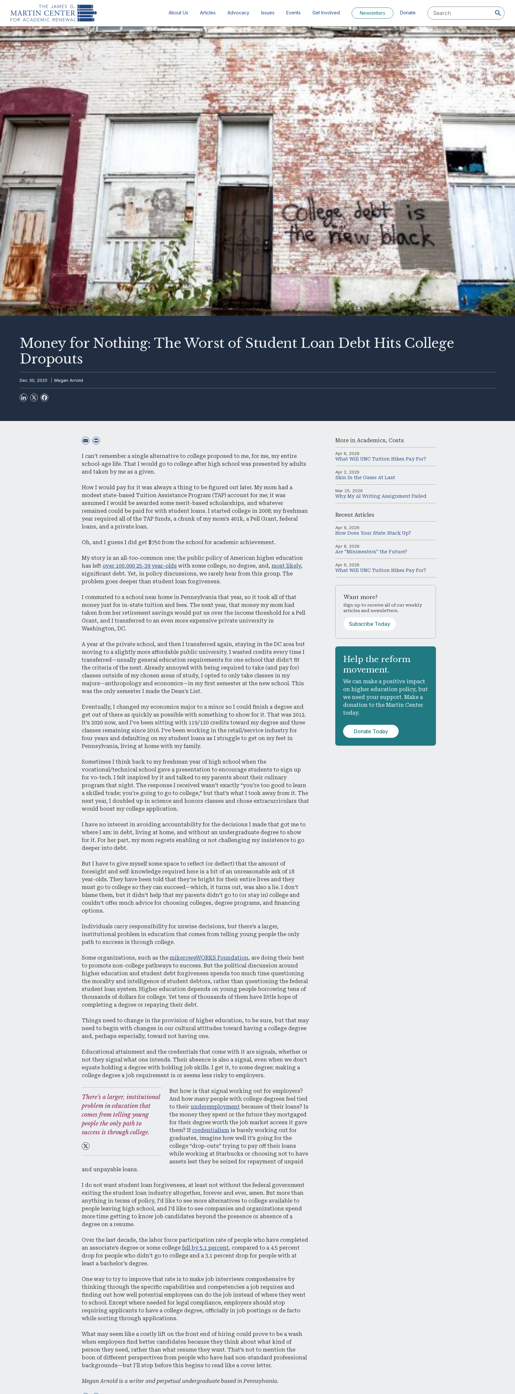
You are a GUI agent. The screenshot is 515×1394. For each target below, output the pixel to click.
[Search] (498, 13)
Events (293, 12)
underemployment (215, 1107)
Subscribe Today (369, 624)
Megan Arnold (68, 380)
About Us (178, 12)
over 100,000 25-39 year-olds (140, 566)
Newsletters (372, 13)
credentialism (210, 1130)
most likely (286, 566)
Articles (208, 12)
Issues (267, 12)
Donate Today (371, 731)
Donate (408, 12)
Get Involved (326, 12)
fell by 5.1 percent (205, 1248)
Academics (371, 440)
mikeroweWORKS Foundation (209, 958)
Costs (396, 440)
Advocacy (238, 12)
